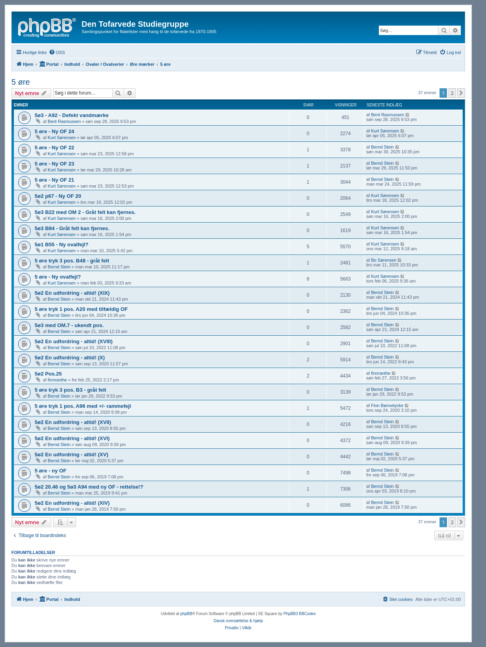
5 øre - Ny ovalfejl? (58, 277)
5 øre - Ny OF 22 (54, 148)
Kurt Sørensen (62, 137)
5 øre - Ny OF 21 (54, 180)
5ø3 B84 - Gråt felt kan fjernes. (72, 228)
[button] (461, 93)
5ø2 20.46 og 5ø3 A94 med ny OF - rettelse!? (89, 487)
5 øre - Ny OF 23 (54, 164)
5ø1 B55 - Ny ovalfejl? (61, 244)
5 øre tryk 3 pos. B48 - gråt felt (72, 261)
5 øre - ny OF (51, 471)
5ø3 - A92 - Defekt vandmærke (72, 115)
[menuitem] (57, 52)
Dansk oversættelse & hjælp (238, 621)
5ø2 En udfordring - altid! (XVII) (73, 422)
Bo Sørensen (383, 260)
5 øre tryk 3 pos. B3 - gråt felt (70, 390)
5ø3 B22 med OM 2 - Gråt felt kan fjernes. (85, 212)
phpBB (186, 614)
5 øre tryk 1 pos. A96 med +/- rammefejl (83, 406)
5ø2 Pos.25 (48, 374)
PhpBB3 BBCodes (300, 614)
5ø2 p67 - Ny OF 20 (58, 196)
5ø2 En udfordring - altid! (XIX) (72, 293)
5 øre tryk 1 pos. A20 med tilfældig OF (81, 309)
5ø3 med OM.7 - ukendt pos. (69, 325)
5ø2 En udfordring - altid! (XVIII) (74, 341)
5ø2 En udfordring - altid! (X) (70, 358)
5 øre (20, 82)
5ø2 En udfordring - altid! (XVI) (72, 438)
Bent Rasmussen (64, 121)
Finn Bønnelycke (387, 405)
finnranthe (57, 379)
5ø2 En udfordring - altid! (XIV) (72, 503)
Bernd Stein (382, 147)
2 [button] (452, 93)
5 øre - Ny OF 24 (54, 131)
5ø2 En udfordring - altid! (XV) (71, 454)
